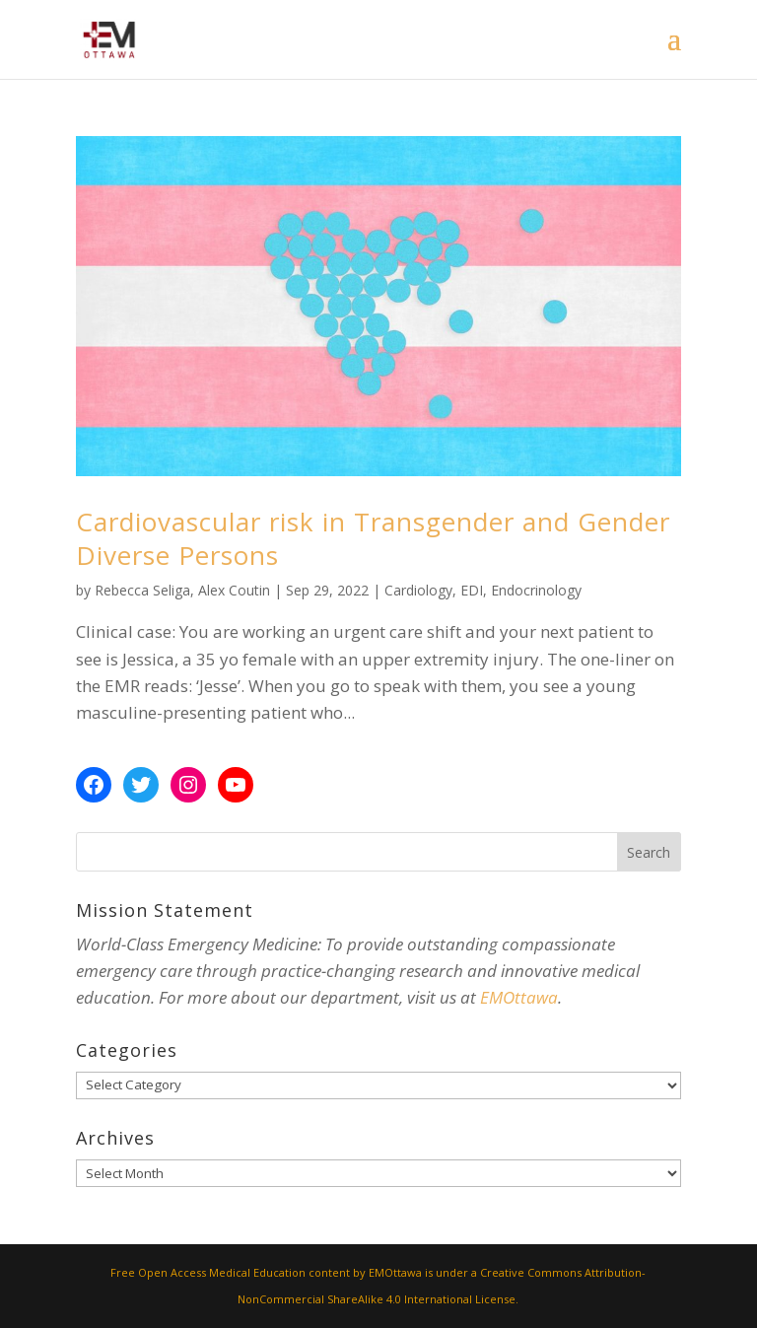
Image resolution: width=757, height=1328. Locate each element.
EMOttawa (519, 997)
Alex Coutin (234, 590)
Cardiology (418, 590)
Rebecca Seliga (142, 590)
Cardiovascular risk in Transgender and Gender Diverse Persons (373, 538)
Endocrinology (536, 590)
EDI (471, 590)
